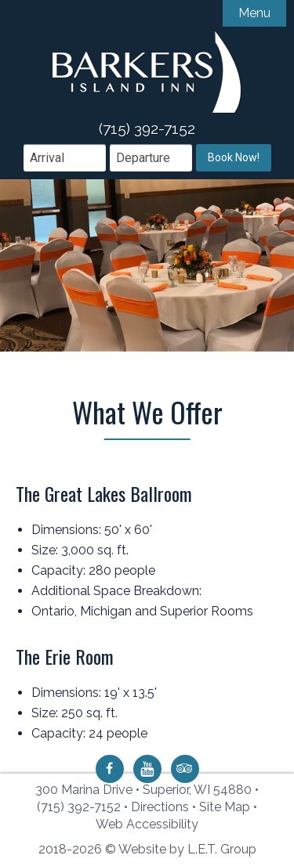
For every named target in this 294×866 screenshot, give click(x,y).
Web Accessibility (147, 824)
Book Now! (234, 157)
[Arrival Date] (65, 157)
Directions (160, 806)
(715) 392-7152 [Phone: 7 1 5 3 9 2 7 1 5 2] (79, 806)
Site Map (224, 806)
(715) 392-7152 (147, 128)
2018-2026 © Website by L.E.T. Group (147, 849)
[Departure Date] (151, 157)
